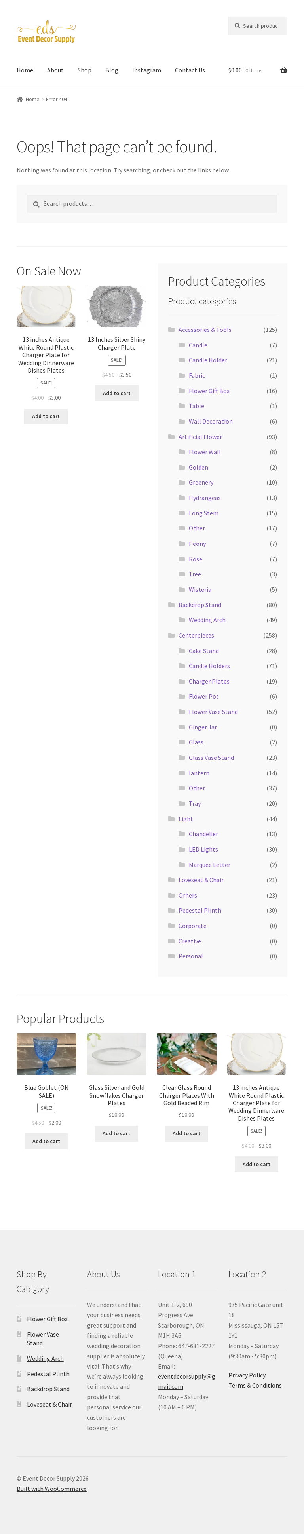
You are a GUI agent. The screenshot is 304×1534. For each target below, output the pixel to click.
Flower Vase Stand (213, 712)
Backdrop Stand (200, 605)
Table (196, 406)
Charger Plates (209, 681)
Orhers (188, 895)
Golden (198, 467)
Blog (111, 70)
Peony (197, 543)
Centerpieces (196, 635)
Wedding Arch (207, 620)
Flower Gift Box (209, 391)
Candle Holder (208, 360)
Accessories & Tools (205, 329)
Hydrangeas (205, 498)
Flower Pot (204, 696)
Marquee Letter (209, 865)
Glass (196, 742)
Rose (195, 559)
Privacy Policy (247, 1375)
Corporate (193, 926)
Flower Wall (205, 452)
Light (186, 819)
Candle (198, 345)
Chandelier (203, 834)
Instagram (146, 70)
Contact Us (190, 70)
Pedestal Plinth (200, 910)
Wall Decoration (211, 421)
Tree (195, 574)
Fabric (197, 375)
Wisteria (200, 589)
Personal (191, 956)
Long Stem (203, 513)
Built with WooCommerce (52, 1488)
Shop (84, 70)
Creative (190, 941)
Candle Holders (209, 666)
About (55, 70)
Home (25, 70)
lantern (199, 773)
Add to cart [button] (46, 416)
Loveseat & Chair (201, 880)
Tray (195, 803)
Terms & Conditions (255, 1385)
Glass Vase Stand (211, 757)
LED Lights (203, 849)
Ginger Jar (203, 727)
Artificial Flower (200, 437)
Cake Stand (204, 651)
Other (197, 528)
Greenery (201, 482)
